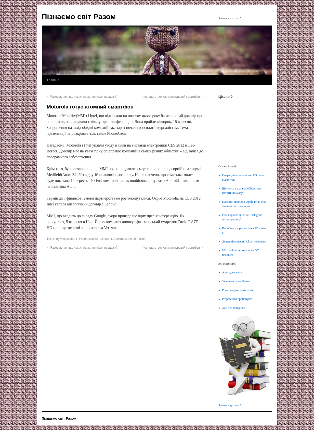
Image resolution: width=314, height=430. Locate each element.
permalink (138, 239)
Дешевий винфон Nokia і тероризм (244, 241)
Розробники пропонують (237, 299)
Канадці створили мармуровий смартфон (174, 96)
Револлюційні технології (95, 239)
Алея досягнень (232, 272)
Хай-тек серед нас (233, 307)
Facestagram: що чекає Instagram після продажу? (82, 96)
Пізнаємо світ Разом (79, 17)
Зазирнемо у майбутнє (236, 281)
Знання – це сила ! (229, 405)
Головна (53, 80)
